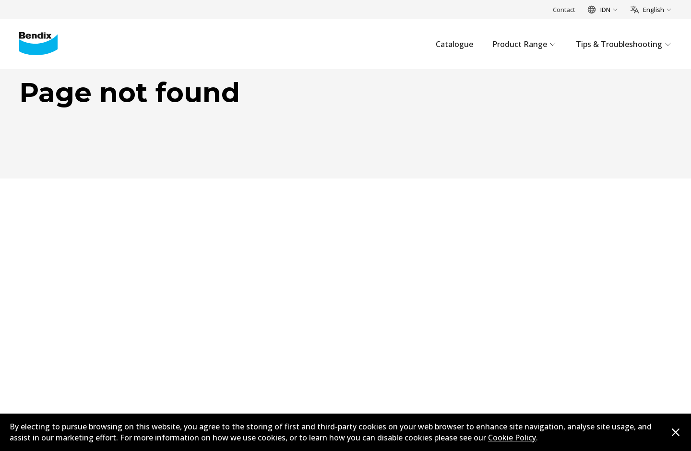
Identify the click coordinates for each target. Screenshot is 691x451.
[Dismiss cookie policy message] (675, 432)
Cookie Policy (512, 437)
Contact (564, 9)
